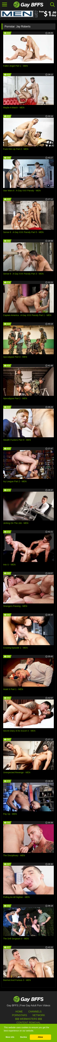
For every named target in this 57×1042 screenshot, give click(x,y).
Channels (34, 1011)
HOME (19, 1011)
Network (39, 1015)
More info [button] (10, 1037)
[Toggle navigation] (4, 4)
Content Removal (28, 1022)
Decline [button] (23, 1037)
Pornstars (19, 1015)
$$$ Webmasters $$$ (28, 1019)
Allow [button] (40, 1037)
